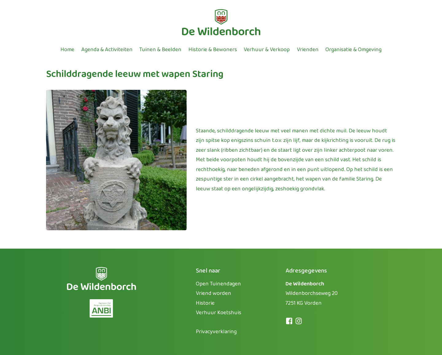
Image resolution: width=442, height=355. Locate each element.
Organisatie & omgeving (353, 49)
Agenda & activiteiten (107, 49)
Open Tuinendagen (218, 284)
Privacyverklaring (216, 331)
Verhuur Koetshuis (218, 312)
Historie (205, 303)
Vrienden (308, 49)
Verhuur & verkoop (267, 49)
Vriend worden (213, 293)
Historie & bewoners (212, 49)
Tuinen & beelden (160, 49)
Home (67, 49)
